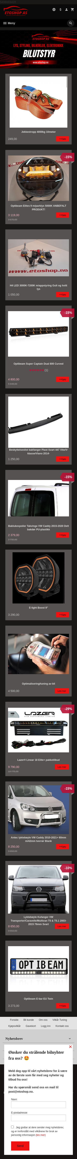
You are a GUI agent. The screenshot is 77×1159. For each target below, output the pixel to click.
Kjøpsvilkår (14, 1026)
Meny (9, 23)
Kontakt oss (62, 1026)
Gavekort (31, 1026)
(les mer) (41, 1135)
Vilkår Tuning (60, 1019)
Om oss (43, 1019)
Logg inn (46, 1026)
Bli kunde (28, 1019)
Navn (38, 1103)
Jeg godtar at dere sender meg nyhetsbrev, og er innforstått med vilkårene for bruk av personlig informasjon (37, 1131)
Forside (14, 1019)
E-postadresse (38, 1116)
